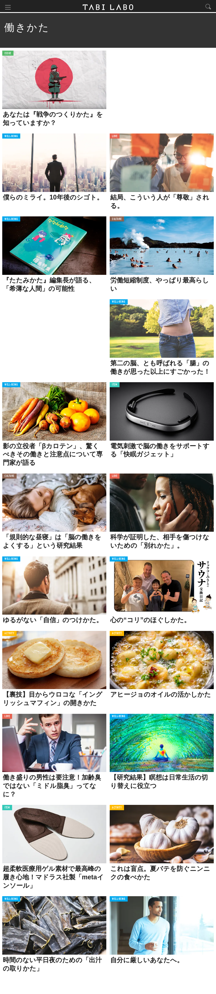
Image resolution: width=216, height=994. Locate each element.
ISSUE (7, 54)
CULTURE (117, 220)
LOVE (114, 137)
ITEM (114, 386)
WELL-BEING (11, 137)
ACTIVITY (9, 635)
